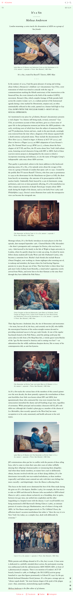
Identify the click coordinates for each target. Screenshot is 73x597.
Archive (23, 3)
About (16, 3)
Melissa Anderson (14, 588)
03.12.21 (68, 8)
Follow (30, 3)
